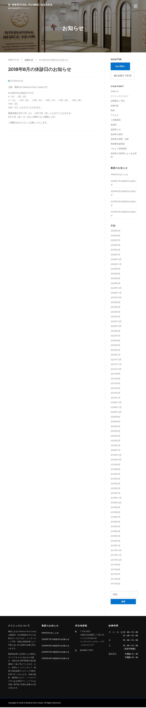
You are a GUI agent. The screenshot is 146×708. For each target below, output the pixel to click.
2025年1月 (115, 255)
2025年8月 (115, 236)
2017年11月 (116, 555)
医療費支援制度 (118, 144)
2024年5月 (115, 279)
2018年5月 (115, 527)
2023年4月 (115, 312)
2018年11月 (116, 498)
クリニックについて (120, 96)
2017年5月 (115, 584)
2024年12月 (116, 259)
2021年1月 (115, 398)
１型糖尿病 (116, 120)
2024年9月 (115, 269)
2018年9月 (115, 508)
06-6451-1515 (122, 76)
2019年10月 (116, 460)
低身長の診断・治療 (120, 139)
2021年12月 (116, 360)
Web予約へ (120, 67)
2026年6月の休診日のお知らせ (55, 646)
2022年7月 (115, 336)
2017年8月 (115, 569)
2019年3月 (115, 484)
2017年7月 (115, 574)
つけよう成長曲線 (119, 149)
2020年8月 (115, 422)
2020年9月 (115, 417)
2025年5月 (115, 245)
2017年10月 (116, 560)
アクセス (115, 115)
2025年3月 (115, 250)
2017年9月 (115, 565)
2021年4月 (115, 388)
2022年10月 (116, 326)
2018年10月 (116, 503)
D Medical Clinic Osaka (30, 4)
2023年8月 (115, 302)
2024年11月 (116, 264)
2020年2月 (115, 445)
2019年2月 (115, 488)
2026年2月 (115, 231)
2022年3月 (115, 350)
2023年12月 (116, 288)
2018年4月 (115, 531)
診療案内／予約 (118, 101)
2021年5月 (115, 383)
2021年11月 (116, 364)
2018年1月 (115, 546)
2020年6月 (115, 426)
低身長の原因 (117, 134)
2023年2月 (115, 317)
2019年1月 (115, 493)
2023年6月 (115, 307)
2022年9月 (115, 331)
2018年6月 (115, 522)
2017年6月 (115, 579)
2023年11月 (116, 293)
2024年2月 (115, 283)
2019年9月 (115, 465)
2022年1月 (115, 355)
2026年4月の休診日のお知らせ (55, 659)
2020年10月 (116, 412)
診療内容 (115, 106)
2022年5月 (115, 345)
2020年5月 (115, 431)
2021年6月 (115, 379)
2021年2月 (115, 393)
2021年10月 (116, 369)
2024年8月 (115, 274)
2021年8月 (115, 374)
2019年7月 (115, 474)
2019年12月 (116, 455)
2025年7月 (115, 240)
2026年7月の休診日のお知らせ (55, 640)
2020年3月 (115, 441)
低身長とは (116, 130)
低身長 (114, 125)
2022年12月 (116, 321)
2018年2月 (115, 541)
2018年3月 (115, 536)
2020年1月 (115, 450)
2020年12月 (116, 403)
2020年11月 (116, 407)
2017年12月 (116, 550)
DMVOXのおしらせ (119, 174)
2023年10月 (116, 298)
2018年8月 (115, 512)
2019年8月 (115, 469)
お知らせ (115, 91)
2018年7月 (115, 517)
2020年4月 (115, 436)
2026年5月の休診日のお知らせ (55, 652)
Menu (135, 6)
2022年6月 (115, 340)
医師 (113, 111)
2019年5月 (115, 479)
